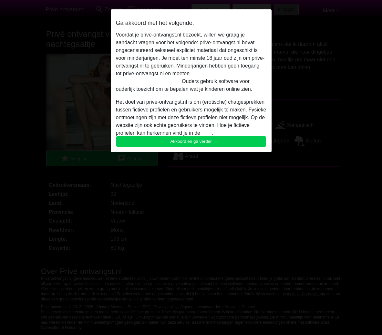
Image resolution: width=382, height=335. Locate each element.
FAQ (206, 133)
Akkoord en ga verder (191, 141)
